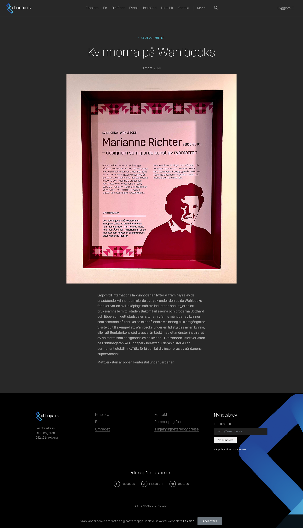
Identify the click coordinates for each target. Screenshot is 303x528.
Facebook (124, 484)
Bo (105, 8)
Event (133, 8)
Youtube (179, 484)
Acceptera (210, 521)
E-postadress (223, 424)
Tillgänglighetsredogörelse (176, 429)
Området (118, 8)
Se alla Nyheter (151, 37)
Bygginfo (285, 8)
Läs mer (188, 521)
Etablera (92, 8)
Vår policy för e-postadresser (230, 449)
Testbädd (150, 8)
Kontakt (183, 8)
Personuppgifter (168, 421)
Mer (200, 8)
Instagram (152, 484)
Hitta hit (167, 8)
